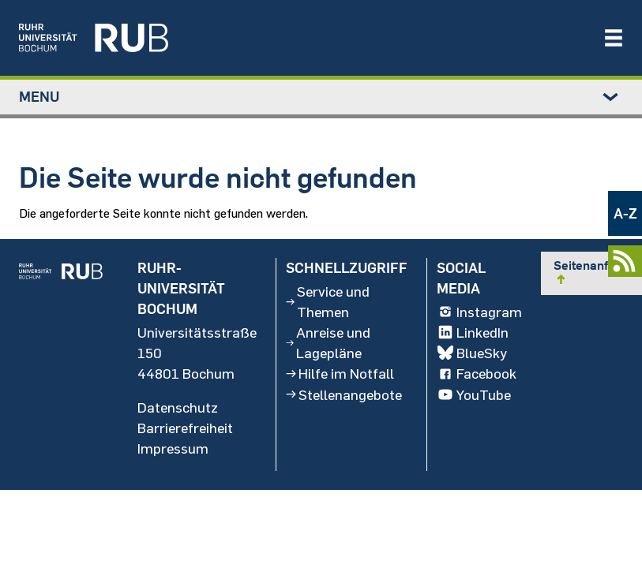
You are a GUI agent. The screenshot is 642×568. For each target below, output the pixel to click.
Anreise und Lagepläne (328, 343)
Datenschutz (177, 407)
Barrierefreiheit (185, 427)
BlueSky (472, 353)
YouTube (474, 394)
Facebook (476, 374)
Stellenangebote (344, 394)
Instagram (479, 312)
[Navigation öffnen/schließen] (613, 38)
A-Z (625, 213)
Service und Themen (328, 302)
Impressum (172, 448)
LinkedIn (473, 333)
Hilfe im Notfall (340, 374)
